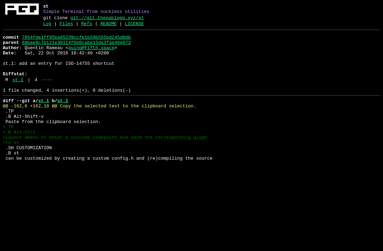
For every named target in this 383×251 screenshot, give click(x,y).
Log (47, 27)
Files (66, 27)
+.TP (8, 147)
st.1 (17, 92)
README (108, 27)
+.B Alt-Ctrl (19, 153)
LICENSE (134, 27)
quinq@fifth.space (91, 54)
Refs (86, 27)
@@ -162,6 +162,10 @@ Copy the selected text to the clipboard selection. (99, 122)
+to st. (12, 165)
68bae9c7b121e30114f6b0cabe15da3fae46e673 (76, 48)
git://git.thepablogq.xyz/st (107, 20)
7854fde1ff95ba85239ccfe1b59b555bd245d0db (76, 41)
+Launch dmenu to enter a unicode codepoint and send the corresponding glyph (105, 159)
